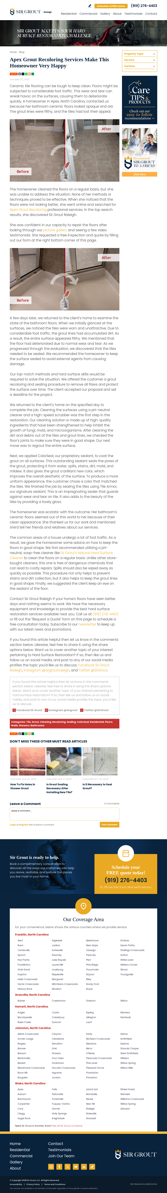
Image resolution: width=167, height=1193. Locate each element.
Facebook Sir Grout (29, 710)
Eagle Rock (24, 1118)
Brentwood (24, 1099)
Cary (20, 1108)
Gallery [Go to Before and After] (105, 14)
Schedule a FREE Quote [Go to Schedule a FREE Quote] (111, 6)
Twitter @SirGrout (93, 670)
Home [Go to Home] (13, 52)
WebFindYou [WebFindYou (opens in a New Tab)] (151, 1184)
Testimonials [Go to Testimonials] (133, 14)
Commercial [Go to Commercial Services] (88, 14)
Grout (35, 722)
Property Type (133, 54)
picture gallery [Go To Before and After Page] (55, 230)
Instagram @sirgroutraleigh (47, 670)
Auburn (22, 1094)
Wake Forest (127, 1089)
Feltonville (57, 1094)
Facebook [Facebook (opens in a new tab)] (59, 1167)
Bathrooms (37, 725)
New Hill (90, 1103)
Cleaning (45, 722)
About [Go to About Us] (117, 14)
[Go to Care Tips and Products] (139, 100)
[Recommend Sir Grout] (139, 152)
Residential (97, 722)
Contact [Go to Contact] (151, 14)
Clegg (21, 1113)
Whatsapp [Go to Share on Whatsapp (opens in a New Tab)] (26, 74)
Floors (108, 722)
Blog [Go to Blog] (21, 52)
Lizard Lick (92, 1089)
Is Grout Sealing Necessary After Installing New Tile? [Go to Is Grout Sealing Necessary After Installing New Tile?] (59, 788)
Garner (56, 1108)
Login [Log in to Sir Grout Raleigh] (13, 824)
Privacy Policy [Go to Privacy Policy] (33, 1184)
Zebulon (125, 1108)
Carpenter (24, 1103)
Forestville (57, 1099)
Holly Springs (59, 1113)
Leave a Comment (25, 804)
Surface (129, 66)
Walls (14, 725)
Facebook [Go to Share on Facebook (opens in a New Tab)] (19, 74)
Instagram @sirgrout (63, 710)
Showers (24, 725)
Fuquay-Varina (61, 1103)
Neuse (89, 1099)
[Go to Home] (33, 11)
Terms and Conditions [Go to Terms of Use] (54, 1184)
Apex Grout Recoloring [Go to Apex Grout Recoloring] (28, 209)
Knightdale (58, 1118)
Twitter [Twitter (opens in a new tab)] (67, 1167)
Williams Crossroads (132, 1099)
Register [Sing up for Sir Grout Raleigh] (23, 824)
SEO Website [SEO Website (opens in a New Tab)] (136, 1184)
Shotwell (91, 1118)
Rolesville (91, 1113)
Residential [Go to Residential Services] (69, 14)
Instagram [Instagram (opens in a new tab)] (51, 1167)
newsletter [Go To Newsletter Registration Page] (87, 624)
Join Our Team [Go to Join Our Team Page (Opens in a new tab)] (61, 1156)
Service (129, 60)
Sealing (71, 722)
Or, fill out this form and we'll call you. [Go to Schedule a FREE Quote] (126, 887)
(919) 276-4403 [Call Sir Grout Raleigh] (144, 5)
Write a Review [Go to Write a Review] (89, 5)
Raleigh (90, 1108)
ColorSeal (83, 722)
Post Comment (109, 824)
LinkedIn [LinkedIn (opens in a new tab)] (84, 1167)
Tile (28, 722)
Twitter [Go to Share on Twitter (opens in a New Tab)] (23, 74)
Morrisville (91, 1094)
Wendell (125, 1094)
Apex (20, 1089)
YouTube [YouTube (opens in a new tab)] (76, 1167)
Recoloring (59, 722)
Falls (54, 1089)
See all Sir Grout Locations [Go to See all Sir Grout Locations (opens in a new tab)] (67, 1125)
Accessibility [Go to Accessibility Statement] (16, 1184)
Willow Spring (128, 1103)
